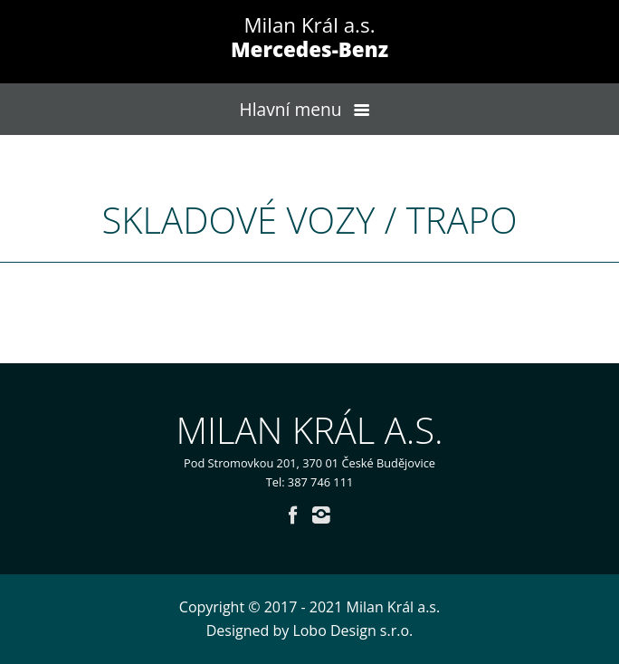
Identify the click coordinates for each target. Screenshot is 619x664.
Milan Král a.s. (309, 37)
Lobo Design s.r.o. (352, 630)
